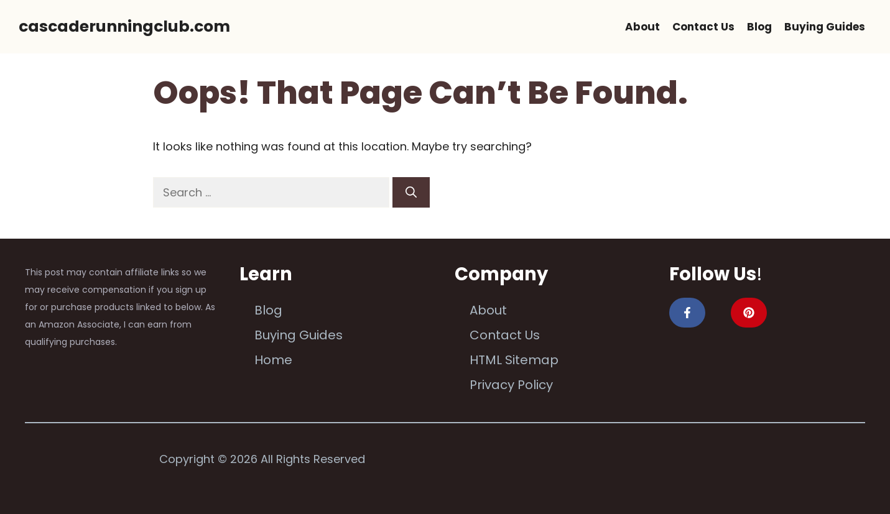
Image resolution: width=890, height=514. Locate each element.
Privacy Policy (511, 384)
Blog (759, 26)
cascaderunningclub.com (124, 26)
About (642, 26)
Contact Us (703, 26)
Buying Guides (824, 26)
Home (273, 360)
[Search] (411, 192)
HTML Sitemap (514, 360)
